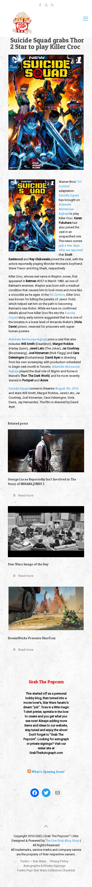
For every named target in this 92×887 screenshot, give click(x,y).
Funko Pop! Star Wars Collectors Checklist (46, 870)
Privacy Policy (59, 861)
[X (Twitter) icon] (46, 5)
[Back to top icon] (46, 826)
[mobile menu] (85, 19)
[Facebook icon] (40, 5)
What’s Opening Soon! (48, 772)
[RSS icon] (52, 5)
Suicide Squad (69, 195)
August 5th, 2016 (66, 388)
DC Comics (57, 294)
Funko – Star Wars (33, 861)
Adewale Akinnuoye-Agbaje (66, 209)
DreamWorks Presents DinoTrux (31, 638)
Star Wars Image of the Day (28, 564)
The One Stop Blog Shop (62, 840)
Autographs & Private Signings (44, 866)
